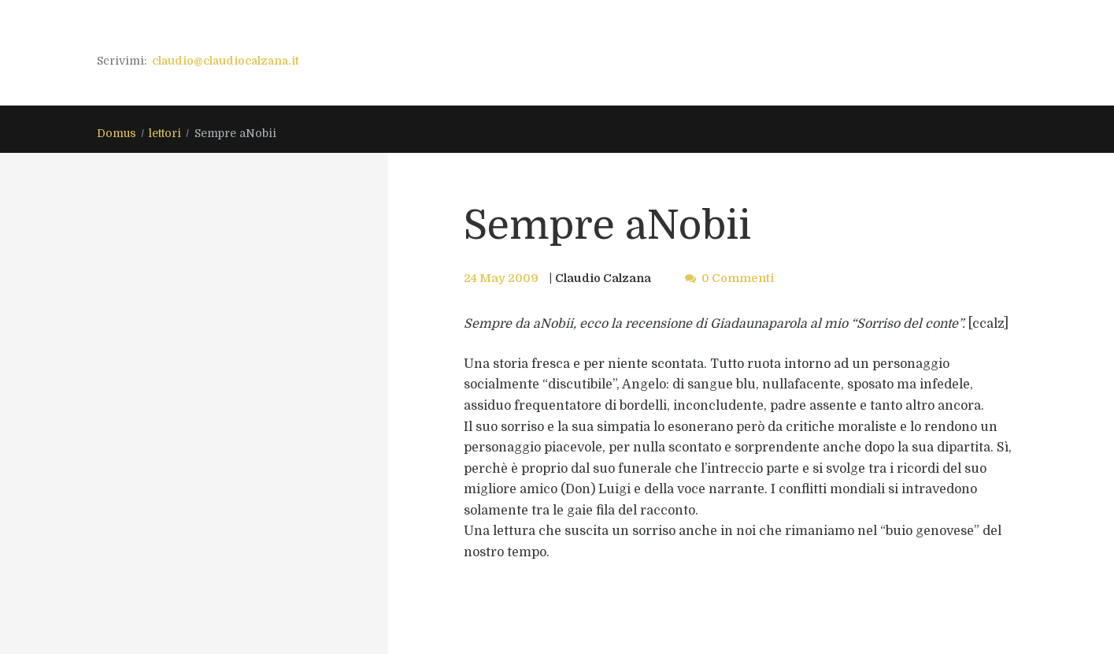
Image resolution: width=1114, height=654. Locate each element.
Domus (116, 133)
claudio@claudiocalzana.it (225, 60)
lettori (165, 133)
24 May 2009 (501, 278)
